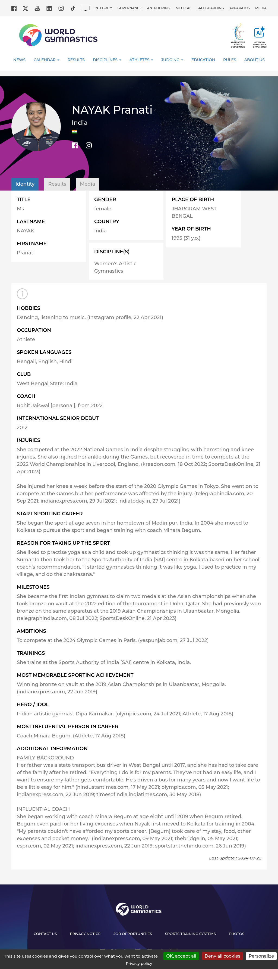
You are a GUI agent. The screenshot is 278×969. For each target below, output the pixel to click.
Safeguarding (210, 8)
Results (76, 59)
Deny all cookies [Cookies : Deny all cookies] (222, 956)
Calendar (46, 59)
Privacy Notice (85, 933)
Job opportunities (132, 933)
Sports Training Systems (190, 933)
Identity (24, 184)
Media (261, 8)
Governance (130, 8)
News (19, 59)
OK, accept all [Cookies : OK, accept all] (181, 956)
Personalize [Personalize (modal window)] (261, 956)
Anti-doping (158, 8)
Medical (183, 8)
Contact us (45, 933)
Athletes (141, 59)
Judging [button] (172, 59)
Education (203, 59)
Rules (229, 59)
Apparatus (239, 8)
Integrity (103, 8)
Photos (236, 933)
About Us (254, 59)
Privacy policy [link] (139, 963)
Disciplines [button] (107, 59)
